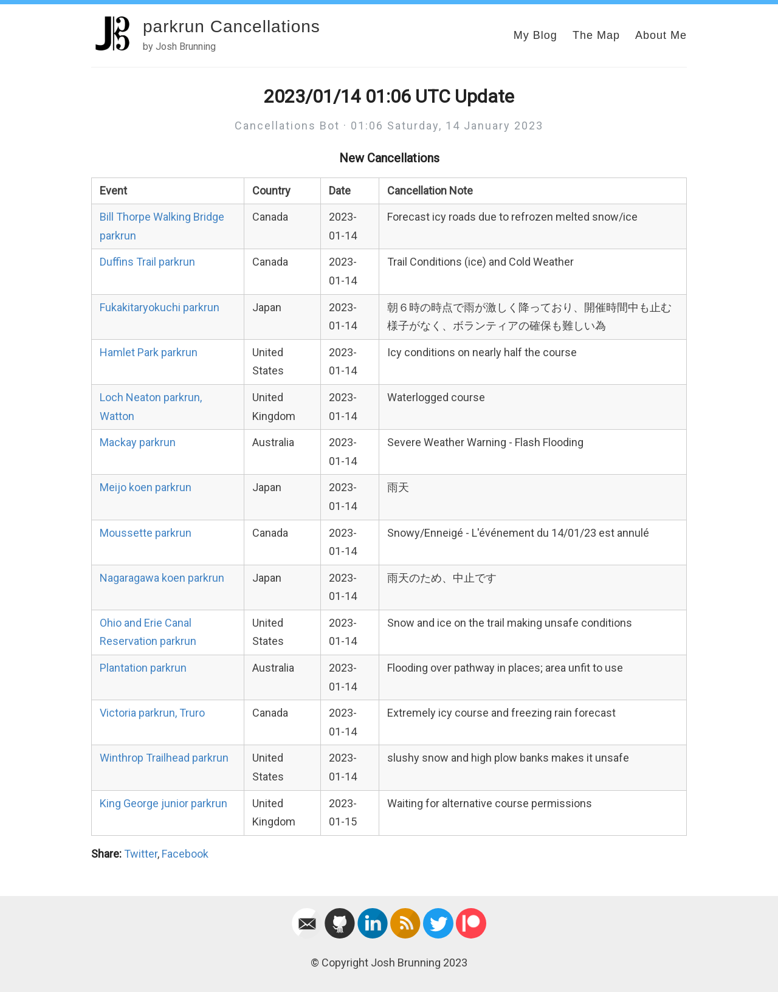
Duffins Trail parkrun (147, 261)
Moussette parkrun (145, 532)
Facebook (185, 853)
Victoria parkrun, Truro (152, 712)
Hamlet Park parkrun (149, 352)
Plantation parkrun (143, 667)
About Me (661, 35)
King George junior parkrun (163, 803)
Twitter (140, 853)
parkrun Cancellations (231, 26)
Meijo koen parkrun (145, 487)
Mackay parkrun (138, 442)
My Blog (535, 35)
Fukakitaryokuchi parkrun (159, 307)
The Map (596, 35)
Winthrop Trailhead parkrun (164, 757)
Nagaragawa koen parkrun (162, 577)
